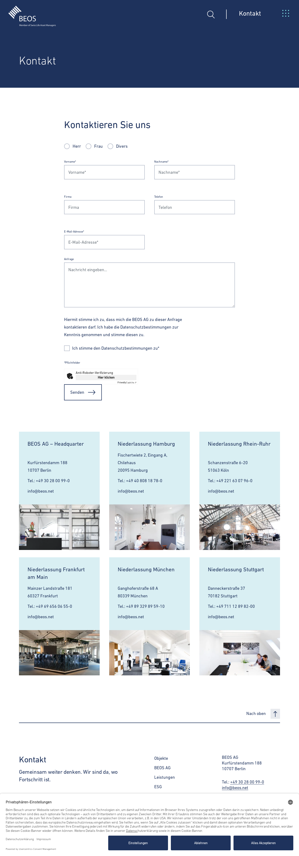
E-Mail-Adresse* (74, 231)
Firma (67, 196)
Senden (83, 392)
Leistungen (164, 777)
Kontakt (250, 13)
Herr (77, 146)
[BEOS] (28, 12)
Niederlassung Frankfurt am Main (56, 573)
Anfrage (69, 259)
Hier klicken (106, 377)
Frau (98, 146)
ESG (158, 786)
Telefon (158, 196)
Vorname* (70, 161)
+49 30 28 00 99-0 (53, 480)
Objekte (161, 758)
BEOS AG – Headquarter (56, 444)
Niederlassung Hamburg (146, 444)
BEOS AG (162, 767)
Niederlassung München (146, 569)
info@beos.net (41, 491)
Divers (122, 146)
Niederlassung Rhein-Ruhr (239, 444)
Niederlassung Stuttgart (236, 569)
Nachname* (161, 161)
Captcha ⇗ (126, 382)
